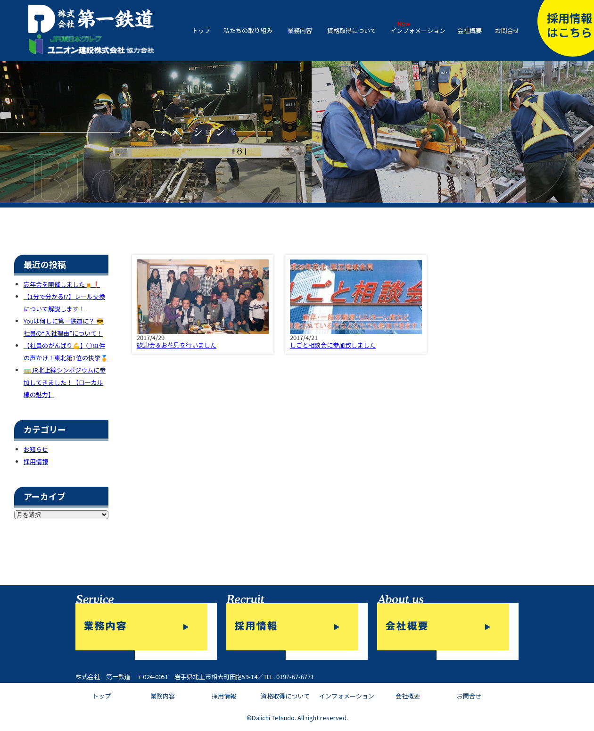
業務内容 (300, 30)
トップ (201, 30)
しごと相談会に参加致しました (333, 345)
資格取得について (351, 30)
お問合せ (507, 30)
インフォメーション (418, 30)
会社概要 (469, 30)
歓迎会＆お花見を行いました (176, 345)
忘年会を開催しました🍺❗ (62, 284)
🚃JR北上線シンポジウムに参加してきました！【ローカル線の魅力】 (65, 382)
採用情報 (36, 461)
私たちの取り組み (247, 30)
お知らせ (36, 449)
